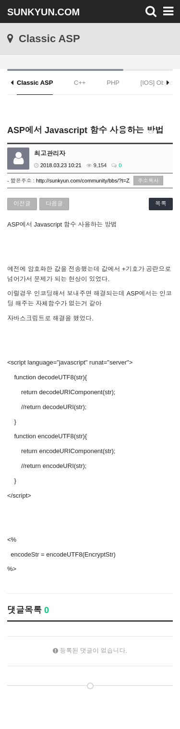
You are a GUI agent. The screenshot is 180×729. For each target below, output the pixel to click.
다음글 (54, 203)
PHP (113, 82)
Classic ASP (35, 82)
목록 (161, 203)
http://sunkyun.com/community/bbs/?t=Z (83, 180)
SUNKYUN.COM (43, 12)
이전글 (22, 203)
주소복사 (148, 180)
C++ (80, 82)
